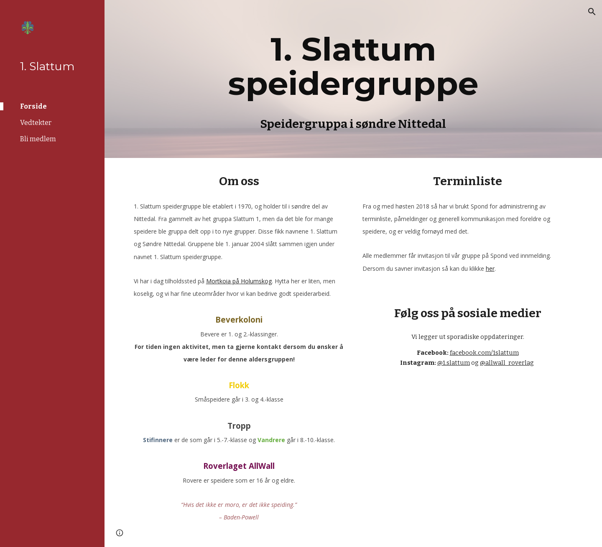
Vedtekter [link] (35, 123)
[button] (592, 12)
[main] (353, 79)
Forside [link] (33, 106)
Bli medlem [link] (38, 139)
